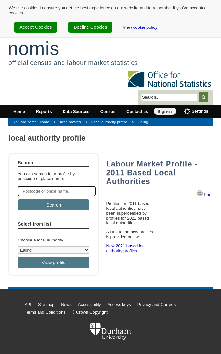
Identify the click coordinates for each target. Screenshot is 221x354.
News (66, 304)
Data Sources (76, 111)
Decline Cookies (90, 27)
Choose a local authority (40, 240)
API (28, 304)
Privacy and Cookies (156, 304)
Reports (44, 111)
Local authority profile (109, 122)
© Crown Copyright (90, 312)
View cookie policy (140, 27)
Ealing (143, 122)
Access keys (119, 304)
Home (19, 111)
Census (108, 111)
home (44, 122)
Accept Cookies (35, 27)
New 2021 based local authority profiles (127, 248)
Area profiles (70, 122)
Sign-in (165, 111)
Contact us (137, 111)
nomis (33, 48)
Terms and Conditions (45, 312)
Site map (46, 304)
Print (205, 194)
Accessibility (89, 304)
